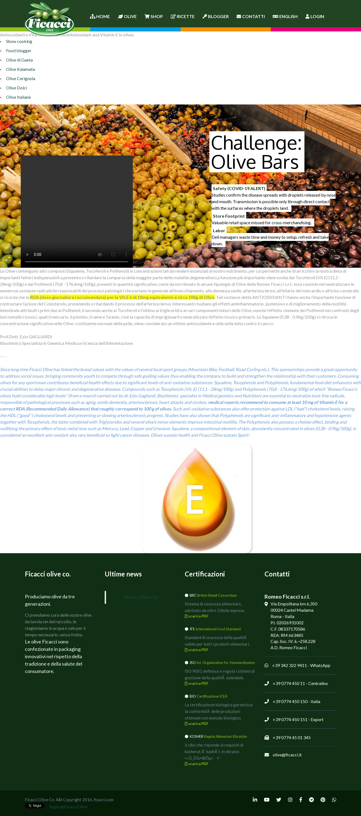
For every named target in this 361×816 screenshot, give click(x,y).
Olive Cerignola (20, 78)
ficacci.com (103, 799)
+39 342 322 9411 (289, 665)
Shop (154, 16)
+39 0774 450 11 (289, 683)
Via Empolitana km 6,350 (294, 603)
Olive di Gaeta (19, 59)
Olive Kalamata (20, 69)
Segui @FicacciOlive (68, 806)
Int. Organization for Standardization (225, 662)
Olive (127, 16)
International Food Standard (218, 629)
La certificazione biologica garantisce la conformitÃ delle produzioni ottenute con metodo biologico (219, 711)
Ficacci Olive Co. (141, 597)
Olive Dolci (16, 87)
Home (100, 16)
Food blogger (18, 50)
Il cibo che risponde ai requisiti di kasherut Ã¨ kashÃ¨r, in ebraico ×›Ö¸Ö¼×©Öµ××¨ (214, 751)
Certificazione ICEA (212, 696)
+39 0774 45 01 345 (292, 737)
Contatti (251, 16)
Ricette (183, 16)
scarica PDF (196, 616)
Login (315, 16)
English (285, 16)
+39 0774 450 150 (290, 701)
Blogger (215, 16)
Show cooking (19, 41)
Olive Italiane (18, 97)
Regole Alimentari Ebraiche (225, 736)
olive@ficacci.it (287, 754)
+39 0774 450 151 (290, 719)
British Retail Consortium (217, 595)
